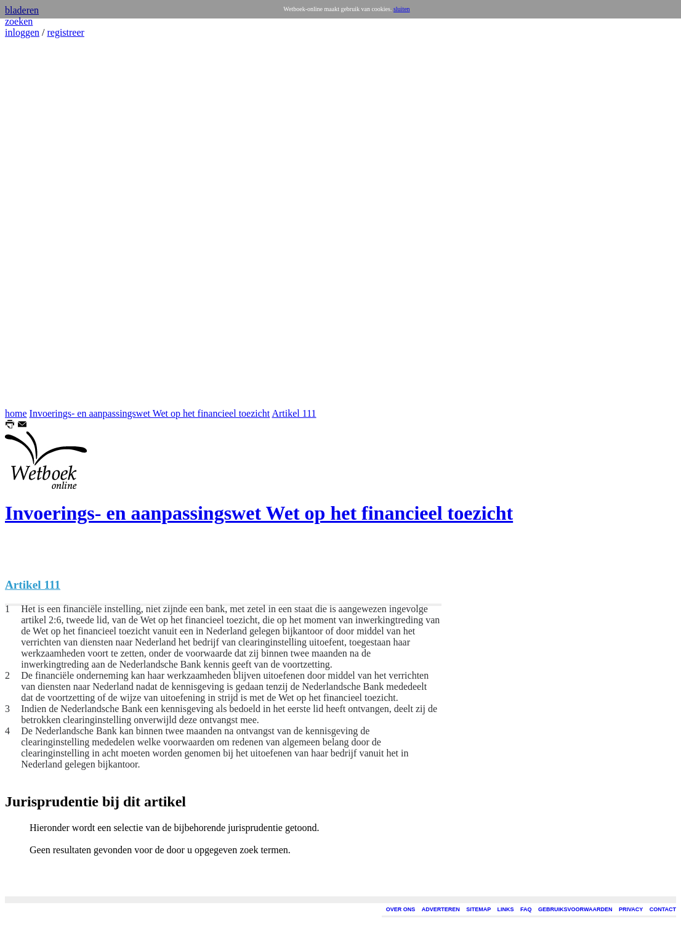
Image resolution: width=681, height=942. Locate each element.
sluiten (401, 9)
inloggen (22, 32)
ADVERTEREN (441, 909)
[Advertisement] (42, 223)
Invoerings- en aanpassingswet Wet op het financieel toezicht (150, 413)
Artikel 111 (294, 413)
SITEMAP (478, 909)
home (16, 413)
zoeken (19, 21)
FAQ (526, 909)
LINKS (506, 909)
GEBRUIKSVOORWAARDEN (575, 909)
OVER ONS (401, 909)
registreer (65, 32)
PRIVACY (631, 909)
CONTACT (663, 909)
